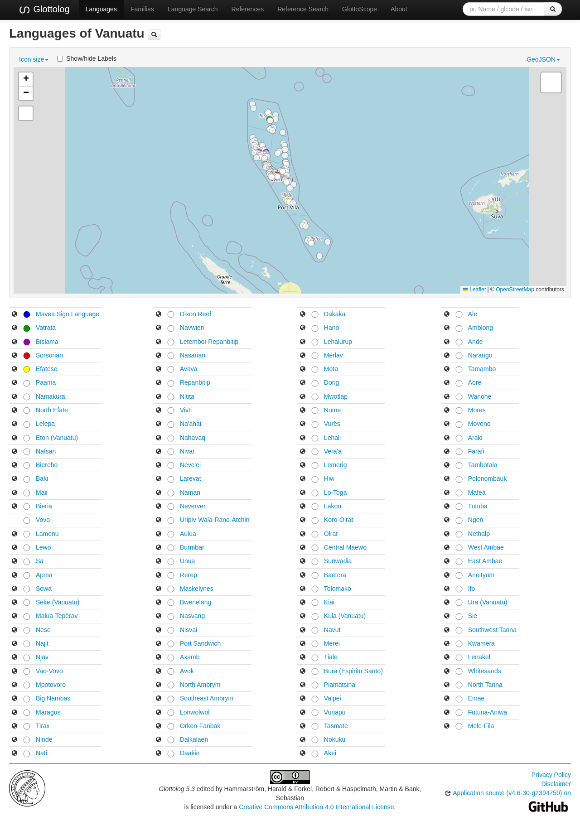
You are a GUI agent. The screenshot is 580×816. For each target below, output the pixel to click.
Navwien (192, 327)
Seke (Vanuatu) (57, 602)
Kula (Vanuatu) (345, 615)
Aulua (188, 533)
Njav (42, 657)
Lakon (332, 506)
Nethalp (479, 533)
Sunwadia (338, 561)
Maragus (48, 712)
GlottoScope (359, 9)
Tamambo (482, 368)
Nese (43, 629)
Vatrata (46, 327)
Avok (187, 671)
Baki (42, 478)
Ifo (471, 588)
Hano (331, 327)
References (248, 9)
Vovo (43, 519)
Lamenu (47, 533)
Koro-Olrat (338, 519)
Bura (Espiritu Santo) (353, 671)
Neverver (193, 506)
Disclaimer (556, 783)
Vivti (186, 410)
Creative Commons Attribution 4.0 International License (316, 807)
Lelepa (45, 423)
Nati (41, 753)
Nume (332, 410)
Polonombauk (487, 478)
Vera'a (333, 451)
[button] (293, 203)
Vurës (332, 423)
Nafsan (46, 451)
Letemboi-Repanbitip (209, 341)
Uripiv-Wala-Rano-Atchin (215, 519)
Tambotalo (483, 464)
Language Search (193, 9)
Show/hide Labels (86, 58)
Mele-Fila (481, 725)
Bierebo (47, 464)
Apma (44, 575)
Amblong (480, 327)
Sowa (44, 588)
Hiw (329, 478)
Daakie (190, 753)
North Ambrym (200, 684)
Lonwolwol (194, 712)
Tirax (43, 725)
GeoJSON (543, 59)
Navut (332, 629)
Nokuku (334, 739)
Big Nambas (53, 698)
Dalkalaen (194, 739)
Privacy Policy (551, 774)
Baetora (335, 575)
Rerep (188, 575)
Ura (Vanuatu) (488, 602)
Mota (331, 368)
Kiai (329, 602)
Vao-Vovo (49, 671)
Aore (475, 382)
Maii (42, 492)
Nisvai (188, 629)
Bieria (44, 506)
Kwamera (481, 643)
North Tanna (485, 684)
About (399, 9)
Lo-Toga (335, 492)
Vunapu (335, 712)
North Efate (52, 410)
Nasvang (192, 615)
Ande (475, 341)
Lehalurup (338, 341)
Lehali (332, 437)
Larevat (190, 478)
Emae (476, 698)
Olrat (331, 533)
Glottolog (44, 9)
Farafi (476, 451)
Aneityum (481, 575)
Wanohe (480, 396)
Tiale (331, 657)
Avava (189, 368)
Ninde (44, 739)
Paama (46, 382)
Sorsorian (49, 355)
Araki (475, 437)
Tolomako (337, 588)
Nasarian (192, 355)
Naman (190, 492)
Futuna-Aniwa (487, 712)
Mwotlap (336, 396)
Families (142, 9)
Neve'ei (190, 464)
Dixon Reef (195, 314)
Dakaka (334, 314)
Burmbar (192, 547)
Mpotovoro (51, 684)
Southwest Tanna (492, 629)
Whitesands (484, 671)
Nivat (187, 451)
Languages (101, 9)
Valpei (332, 698)
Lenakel (479, 657)
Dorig (331, 382)
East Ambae (485, 561)
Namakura (50, 396)
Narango (480, 355)
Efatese (46, 368)
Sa (40, 561)
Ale (472, 314)
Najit (42, 643)
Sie (472, 615)
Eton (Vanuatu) (57, 437)
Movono (479, 423)
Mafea (477, 492)
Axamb (190, 657)
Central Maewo (345, 547)
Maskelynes (196, 588)
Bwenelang (195, 602)
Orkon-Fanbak (200, 725)
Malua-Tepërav (57, 615)
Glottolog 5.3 (177, 788)
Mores (477, 410)
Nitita (187, 396)
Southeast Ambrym (206, 698)
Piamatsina (339, 684)
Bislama (47, 341)
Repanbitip (195, 382)
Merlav (333, 355)
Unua (187, 561)
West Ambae (486, 547)
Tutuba (478, 506)
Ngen (475, 519)
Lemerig (335, 464)
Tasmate (336, 725)
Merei (332, 643)
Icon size (33, 59)
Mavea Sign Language (67, 314)
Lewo (43, 547)
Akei (330, 753)
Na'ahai (190, 423)
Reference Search (303, 9)
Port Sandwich (200, 643)
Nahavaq (192, 437)
